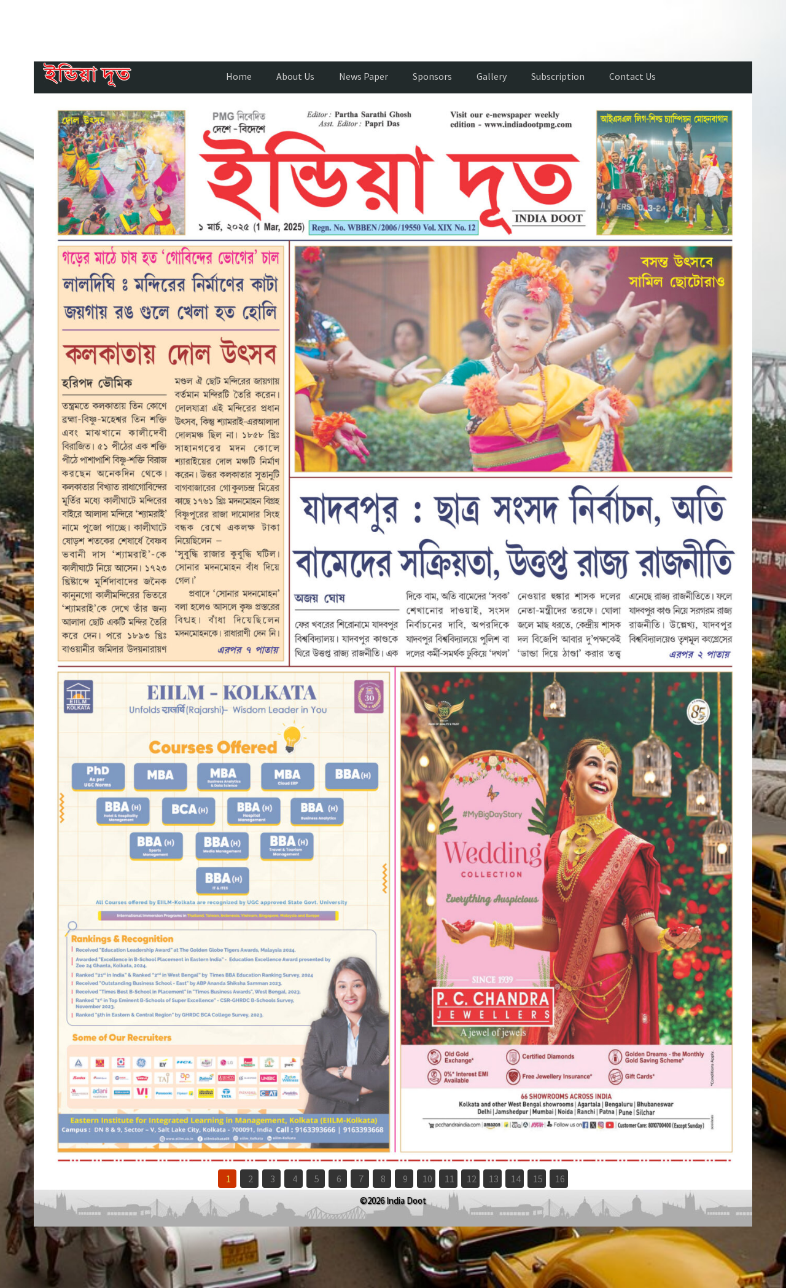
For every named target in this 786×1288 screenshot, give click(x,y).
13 (494, 1178)
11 (449, 1178)
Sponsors (432, 76)
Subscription (558, 76)
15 (538, 1178)
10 (427, 1178)
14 (516, 1178)
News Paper (363, 76)
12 (472, 1178)
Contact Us (632, 76)
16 (560, 1178)
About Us (295, 76)
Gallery (492, 76)
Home (239, 76)
